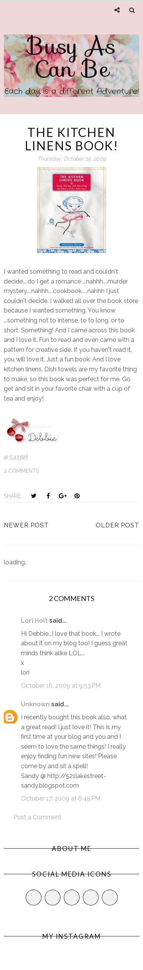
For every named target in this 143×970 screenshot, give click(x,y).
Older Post (117, 525)
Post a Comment (37, 817)
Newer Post (26, 525)
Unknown (35, 704)
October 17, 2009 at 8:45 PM (60, 798)
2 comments (21, 471)
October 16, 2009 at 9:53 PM (61, 685)
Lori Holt (34, 620)
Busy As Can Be (71, 57)
